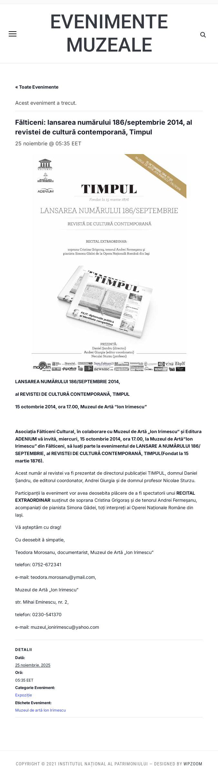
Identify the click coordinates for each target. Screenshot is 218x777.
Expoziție (23, 695)
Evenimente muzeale (109, 33)
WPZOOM (193, 763)
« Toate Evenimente (36, 87)
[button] (12, 34)
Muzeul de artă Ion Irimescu (40, 710)
